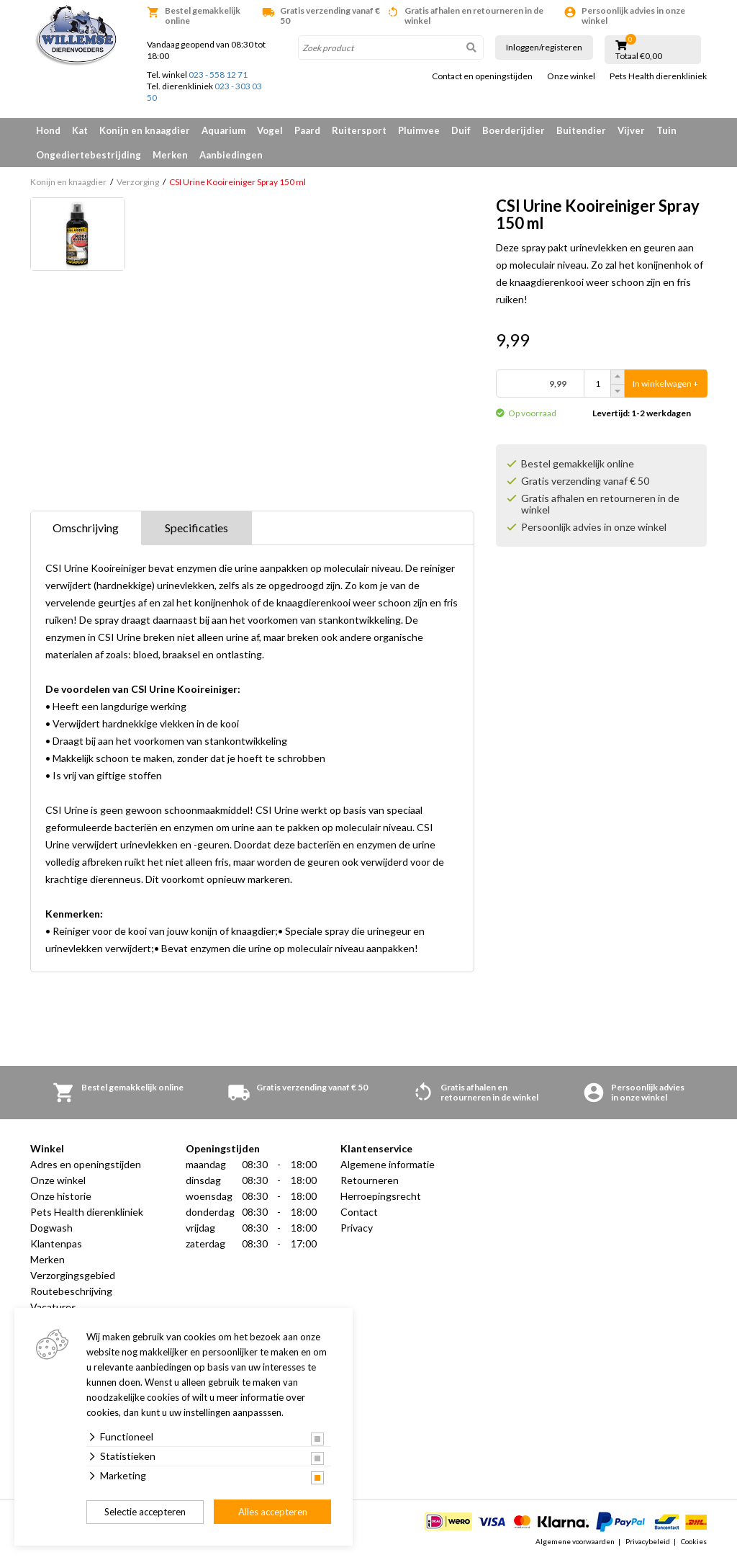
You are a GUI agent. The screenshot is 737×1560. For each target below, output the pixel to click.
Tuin (666, 130)
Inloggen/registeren (544, 47)
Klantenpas (56, 1243)
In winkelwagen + (665, 383)
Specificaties (196, 527)
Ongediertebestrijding (88, 155)
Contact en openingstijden (482, 76)
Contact (359, 1212)
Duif (461, 130)
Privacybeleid (647, 1541)
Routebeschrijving (71, 1291)
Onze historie (60, 1196)
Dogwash (51, 1227)
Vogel (270, 130)
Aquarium (223, 130)
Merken (170, 155)
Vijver (631, 130)
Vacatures (53, 1307)
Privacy (356, 1227)
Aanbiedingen (231, 155)
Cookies (694, 1541)
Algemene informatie (387, 1164)
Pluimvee (419, 130)
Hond (48, 130)
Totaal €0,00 (638, 56)
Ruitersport (359, 130)
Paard (307, 130)
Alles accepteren (272, 1512)
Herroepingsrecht (380, 1196)
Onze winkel (571, 76)
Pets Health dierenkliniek (658, 76)
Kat (80, 130)
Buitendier (581, 130)
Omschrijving (86, 527)
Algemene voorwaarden (575, 1541)
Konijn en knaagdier (144, 130)
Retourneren (369, 1180)
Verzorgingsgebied (72, 1275)
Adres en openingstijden (85, 1164)
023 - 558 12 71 (218, 74)
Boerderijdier (513, 130)
